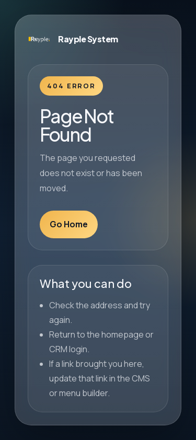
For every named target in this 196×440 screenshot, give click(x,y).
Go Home (69, 224)
